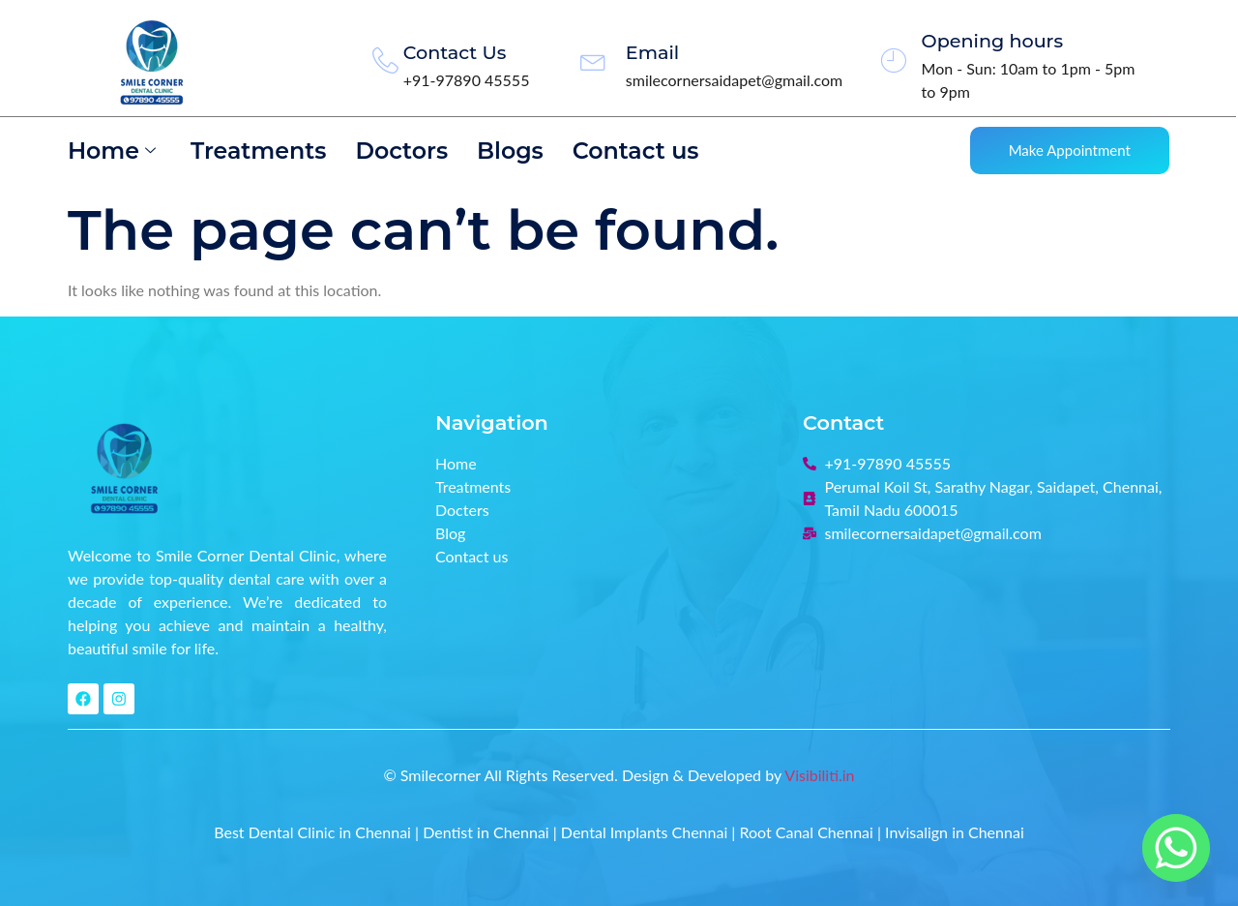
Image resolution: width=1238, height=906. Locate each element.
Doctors (405, 150)
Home (111, 150)
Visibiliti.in (819, 775)
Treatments (260, 150)
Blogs (514, 150)
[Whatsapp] (1176, 848)
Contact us (640, 150)
